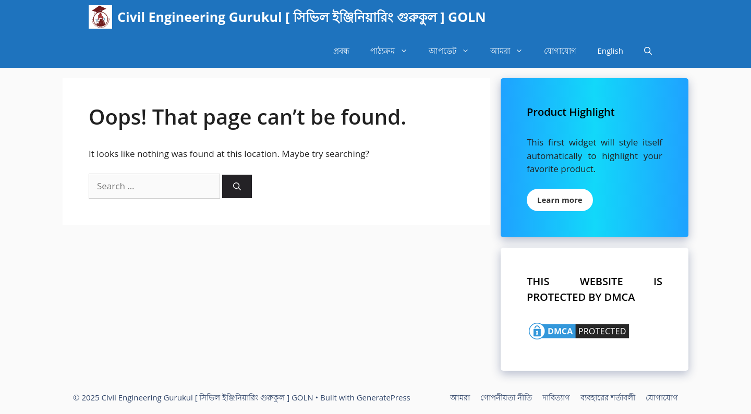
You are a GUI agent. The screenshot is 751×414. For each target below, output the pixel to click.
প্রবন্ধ (341, 50)
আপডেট (454, 51)
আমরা (512, 51)
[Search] (237, 186)
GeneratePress (383, 397)
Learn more (560, 199)
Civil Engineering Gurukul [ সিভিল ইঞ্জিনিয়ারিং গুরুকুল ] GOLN (301, 17)
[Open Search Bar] (648, 51)
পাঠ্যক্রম (394, 51)
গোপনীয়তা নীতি (506, 397)
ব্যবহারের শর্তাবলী (607, 397)
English (610, 50)
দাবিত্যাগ (556, 397)
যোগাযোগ (560, 50)
